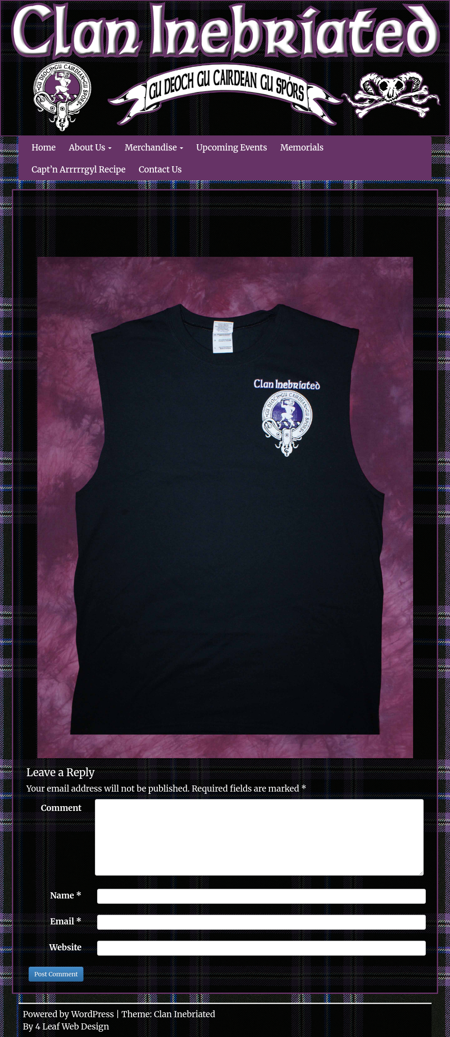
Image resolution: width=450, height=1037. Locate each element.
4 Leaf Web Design (72, 1026)
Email (66, 921)
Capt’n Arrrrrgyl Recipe (79, 169)
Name (66, 895)
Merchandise (154, 147)
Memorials (302, 147)
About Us (90, 147)
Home (44, 147)
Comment (61, 808)
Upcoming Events (231, 147)
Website (65, 947)
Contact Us (160, 169)
